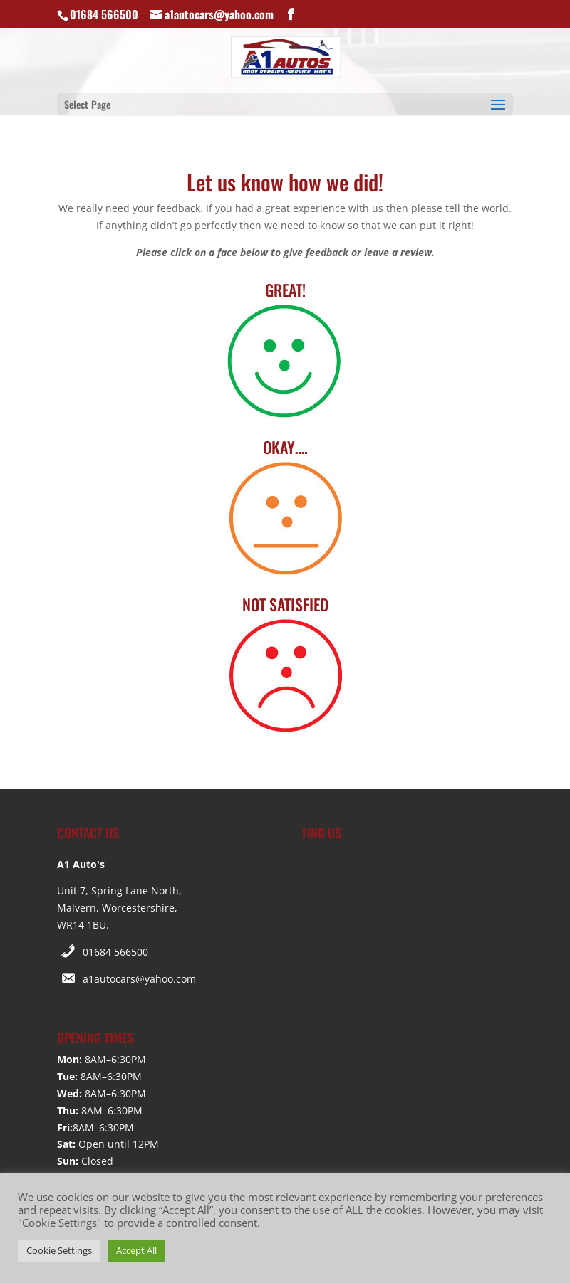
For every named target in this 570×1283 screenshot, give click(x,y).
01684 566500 (115, 952)
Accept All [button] (136, 1250)
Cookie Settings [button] (59, 1250)
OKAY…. (285, 446)
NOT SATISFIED (285, 604)
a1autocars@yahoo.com (139, 979)
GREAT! (285, 289)
